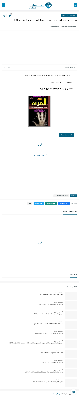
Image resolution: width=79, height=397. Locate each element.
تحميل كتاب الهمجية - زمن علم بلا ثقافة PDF (49, 304)
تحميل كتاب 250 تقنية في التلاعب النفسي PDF (49, 333)
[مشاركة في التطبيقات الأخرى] (29, 203)
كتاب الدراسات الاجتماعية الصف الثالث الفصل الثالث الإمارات (44, 372)
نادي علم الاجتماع (56, 394)
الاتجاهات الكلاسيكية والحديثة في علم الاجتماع (48, 324)
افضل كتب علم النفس (68, 15)
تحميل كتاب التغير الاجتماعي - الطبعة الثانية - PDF (47, 382)
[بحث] (3, 5)
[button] (64, 203)
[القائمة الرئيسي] (75, 5)
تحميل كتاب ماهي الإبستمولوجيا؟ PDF (51, 295)
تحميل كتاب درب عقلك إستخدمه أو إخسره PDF (48, 314)
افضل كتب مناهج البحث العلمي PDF (51, 353)
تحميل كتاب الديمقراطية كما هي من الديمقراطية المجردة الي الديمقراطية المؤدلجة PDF (36, 343)
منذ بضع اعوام (58, 292)
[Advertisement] (39, 48)
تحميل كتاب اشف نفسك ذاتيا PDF (52, 362)
